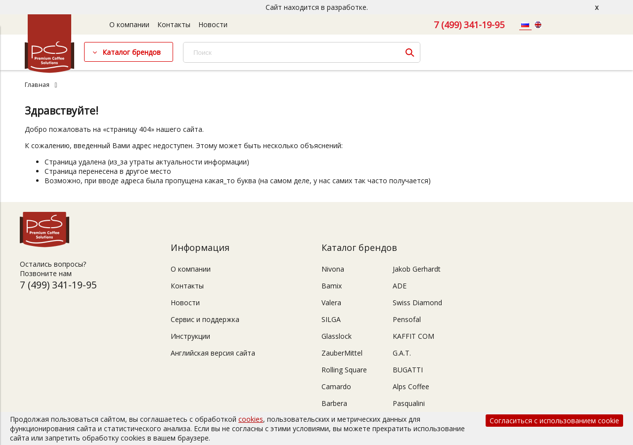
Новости (212, 24)
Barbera (334, 403)
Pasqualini (409, 403)
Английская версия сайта (213, 353)
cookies (250, 419)
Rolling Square (344, 369)
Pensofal (407, 319)
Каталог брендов (131, 52)
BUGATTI (408, 369)
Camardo (336, 386)
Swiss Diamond (417, 302)
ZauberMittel (341, 353)
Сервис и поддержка (205, 319)
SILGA (331, 319)
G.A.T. (402, 353)
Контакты (173, 24)
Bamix (331, 285)
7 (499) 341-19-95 (469, 25)
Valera (331, 302)
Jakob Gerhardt (417, 269)
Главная (37, 85)
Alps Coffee (411, 386)
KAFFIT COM (413, 336)
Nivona (332, 269)
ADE (400, 285)
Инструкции (190, 336)
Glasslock (336, 336)
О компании (129, 24)
